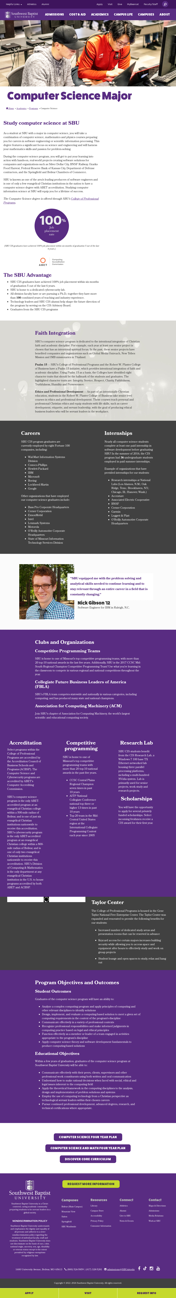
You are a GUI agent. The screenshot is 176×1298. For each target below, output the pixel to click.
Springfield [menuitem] (67, 1222)
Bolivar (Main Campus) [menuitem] (72, 1207)
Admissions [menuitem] (154, 1211)
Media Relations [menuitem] (156, 1216)
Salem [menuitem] (64, 1217)
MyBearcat (133, 4)
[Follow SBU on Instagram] (151, 1268)
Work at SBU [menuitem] (155, 1221)
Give (120, 4)
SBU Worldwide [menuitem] (69, 1227)
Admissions (54, 14)
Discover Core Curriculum (88, 1159)
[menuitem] (14, 4)
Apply (100, 4)
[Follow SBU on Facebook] (139, 1268)
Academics (100, 14)
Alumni (45, 4)
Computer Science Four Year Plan (88, 1137)
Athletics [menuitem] (124, 1206)
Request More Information (91, 1184)
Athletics (31, 4)
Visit (110, 4)
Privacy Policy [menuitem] (97, 1221)
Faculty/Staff (151, 4)
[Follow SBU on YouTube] (158, 1268)
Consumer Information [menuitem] (101, 1226)
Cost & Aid (77, 14)
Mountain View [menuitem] (68, 1212)
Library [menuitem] (94, 1206)
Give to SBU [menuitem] (125, 1216)
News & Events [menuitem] (127, 1221)
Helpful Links (14, 4)
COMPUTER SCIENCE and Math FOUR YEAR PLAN (88, 1148)
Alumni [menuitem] (123, 1211)
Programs (33, 109)
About (165, 14)
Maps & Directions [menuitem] (157, 1206)
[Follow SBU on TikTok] (145, 1268)
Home (10, 109)
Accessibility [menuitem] (96, 1216)
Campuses (146, 14)
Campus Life (123, 14)
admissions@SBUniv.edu (121, 1270)
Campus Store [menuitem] (97, 1211)
